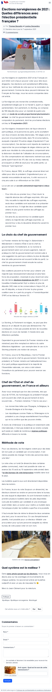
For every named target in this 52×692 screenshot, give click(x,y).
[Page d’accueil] (4, 3)
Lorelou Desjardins (32, 26)
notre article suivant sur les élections (22, 574)
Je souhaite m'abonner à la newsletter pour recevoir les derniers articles (26, 661)
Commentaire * (9, 647)
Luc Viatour (12, 675)
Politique (6, 597)
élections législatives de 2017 (26, 280)
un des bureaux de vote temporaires (18, 473)
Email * (6, 640)
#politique (6, 600)
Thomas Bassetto (15, 26)
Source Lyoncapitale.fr (32, 560)
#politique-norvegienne (19, 600)
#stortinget (33, 600)
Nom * (5, 632)
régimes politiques (39, 431)
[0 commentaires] (10, 32)
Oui (34, 609)
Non (39, 609)
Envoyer (8, 681)
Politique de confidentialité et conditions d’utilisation (33, 690)
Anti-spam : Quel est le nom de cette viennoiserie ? (32, 669)
